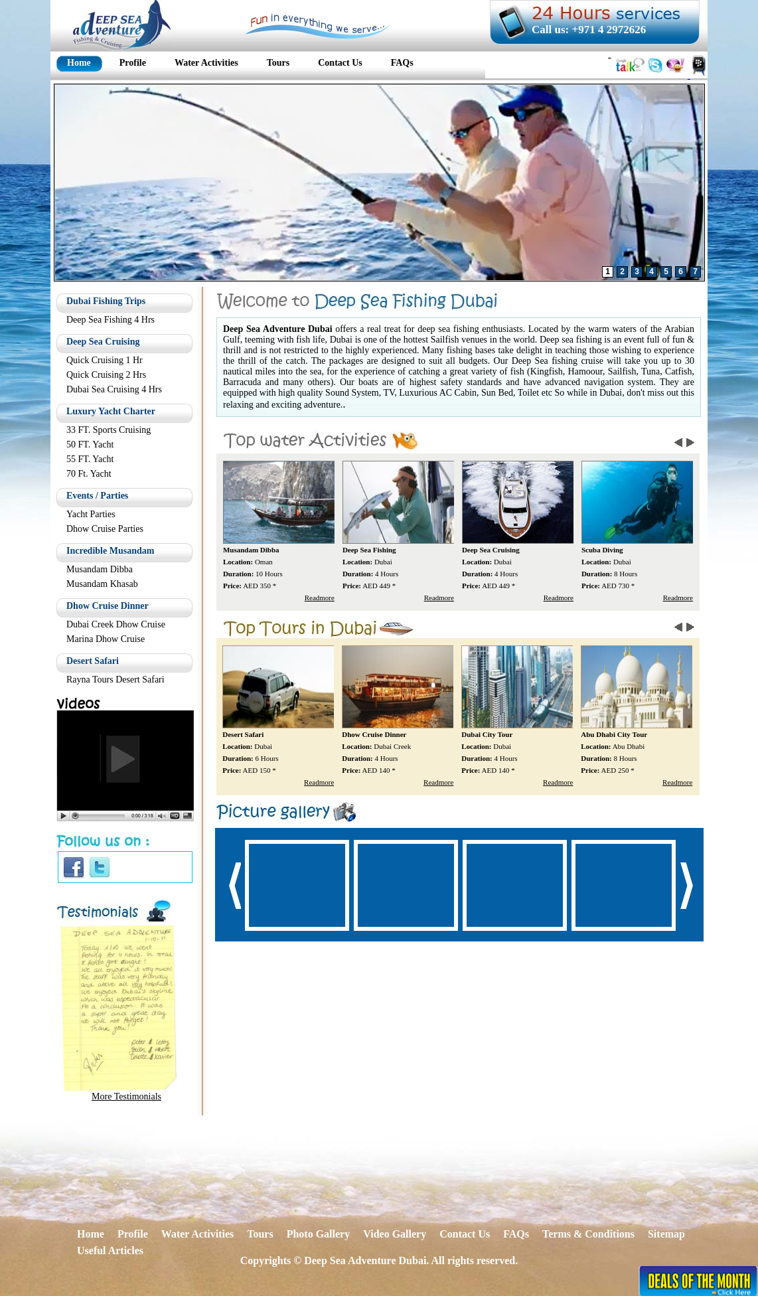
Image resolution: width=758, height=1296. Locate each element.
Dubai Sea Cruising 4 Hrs (114, 389)
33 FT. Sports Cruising (108, 430)
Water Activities (197, 1234)
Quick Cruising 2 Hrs (106, 375)
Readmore (320, 598)
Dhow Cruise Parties (104, 529)
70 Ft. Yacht (89, 474)
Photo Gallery (318, 1234)
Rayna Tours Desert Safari (115, 680)
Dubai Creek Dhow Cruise (115, 624)
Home (90, 1234)
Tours (260, 1234)
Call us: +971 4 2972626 (589, 29)
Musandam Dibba (99, 569)
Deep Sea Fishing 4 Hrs (110, 320)
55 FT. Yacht (90, 459)
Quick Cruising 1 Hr (104, 360)
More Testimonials (126, 1096)
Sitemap (666, 1234)
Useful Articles (110, 1250)
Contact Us (464, 1234)
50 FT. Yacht (90, 444)
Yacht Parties (90, 514)
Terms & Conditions (588, 1234)
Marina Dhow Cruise (105, 639)
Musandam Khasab (102, 584)
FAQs (516, 1234)
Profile (132, 1234)
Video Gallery (394, 1234)
